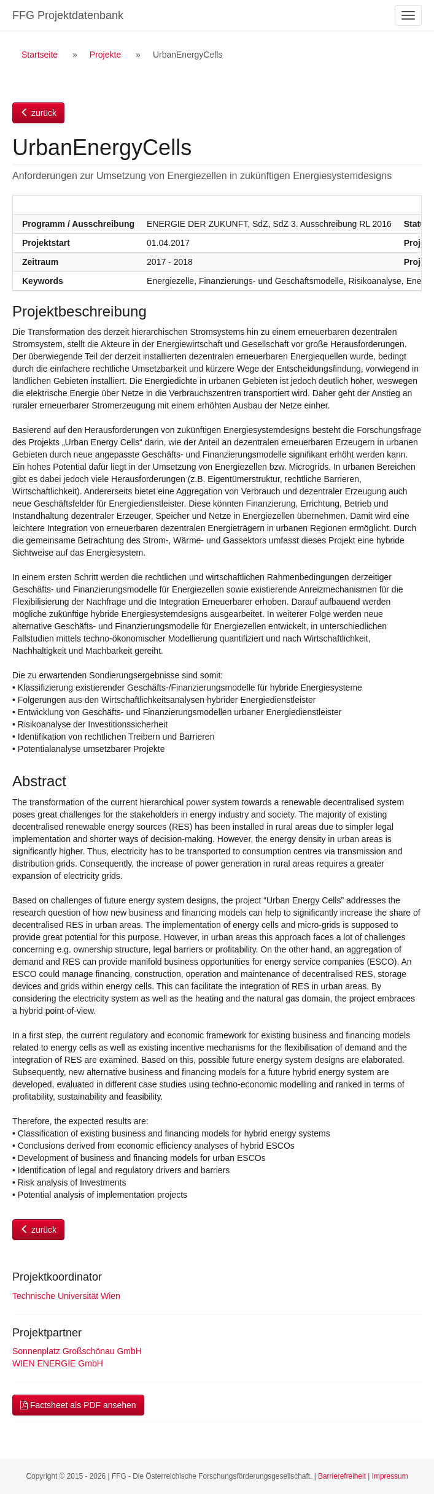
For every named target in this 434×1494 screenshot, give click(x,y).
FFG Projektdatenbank (67, 15)
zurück (38, 113)
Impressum (390, 1476)
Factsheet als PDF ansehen (78, 1405)
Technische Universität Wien (66, 1296)
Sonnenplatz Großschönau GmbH (77, 1351)
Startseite (39, 54)
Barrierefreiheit (342, 1476)
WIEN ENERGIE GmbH (57, 1363)
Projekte (105, 54)
